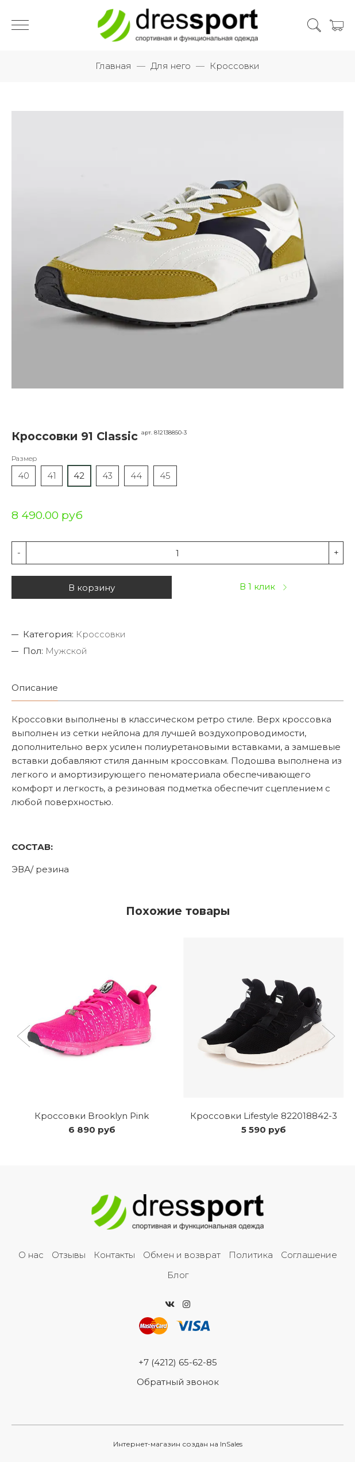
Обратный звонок (178, 1381)
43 (107, 475)
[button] (25, 1037)
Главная (113, 65)
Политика (251, 1254)
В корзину (91, 587)
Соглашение (309, 1254)
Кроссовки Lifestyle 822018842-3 (263, 1115)
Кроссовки (235, 65)
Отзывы (69, 1254)
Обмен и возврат (182, 1254)
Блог (177, 1274)
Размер (24, 458)
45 (165, 475)
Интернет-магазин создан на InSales (177, 1444)
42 (79, 475)
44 (136, 475)
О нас (31, 1254)
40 (23, 475)
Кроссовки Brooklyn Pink (91, 1115)
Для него (171, 65)
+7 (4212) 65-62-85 (177, 1362)
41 (51, 475)
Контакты (114, 1254)
